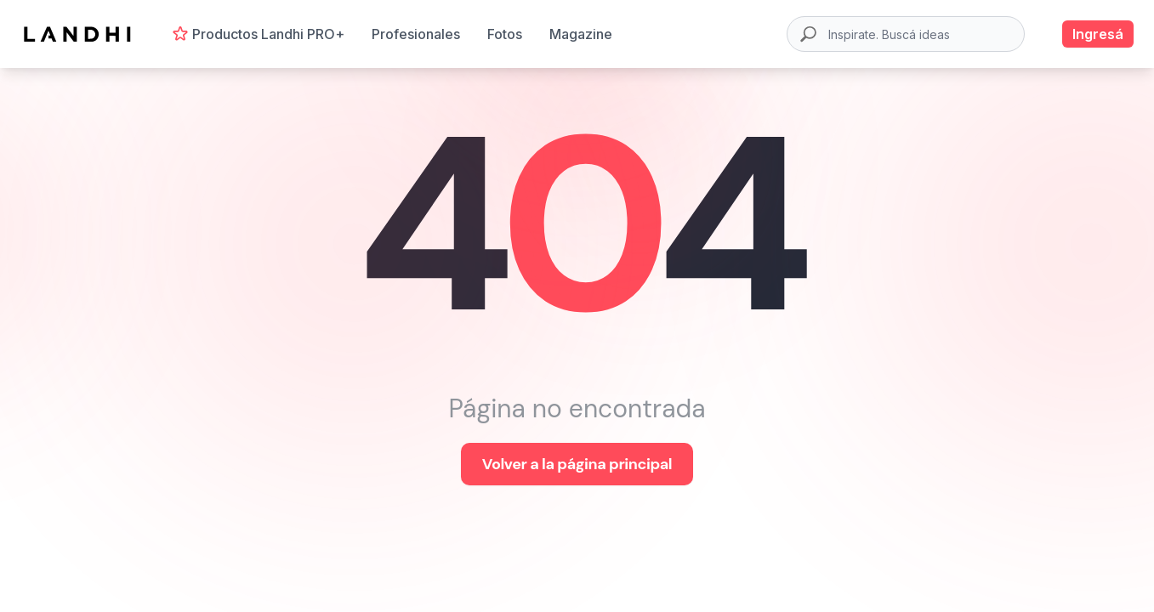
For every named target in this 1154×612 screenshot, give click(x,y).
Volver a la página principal (577, 464)
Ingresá (1097, 34)
